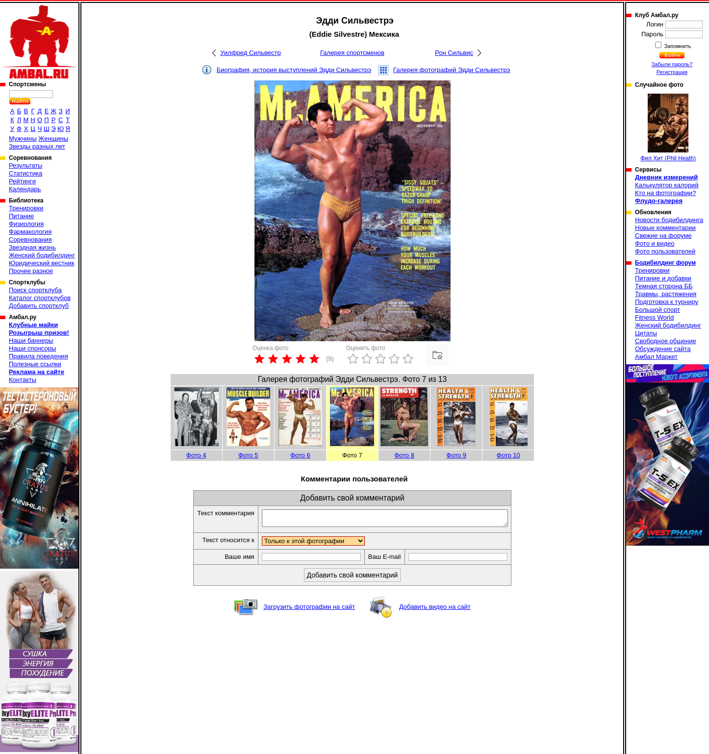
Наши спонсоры (32, 348)
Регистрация (672, 72)
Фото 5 (248, 455)
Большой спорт (657, 309)
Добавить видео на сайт (435, 609)
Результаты (25, 165)
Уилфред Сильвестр (250, 52)
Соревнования (30, 239)
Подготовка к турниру (666, 301)
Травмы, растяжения (665, 294)
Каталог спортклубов (40, 298)
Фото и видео (655, 243)
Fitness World (654, 317)
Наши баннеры (31, 340)
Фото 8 (404, 455)
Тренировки (26, 208)
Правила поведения (38, 356)
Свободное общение (665, 341)
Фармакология (30, 231)
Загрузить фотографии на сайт (309, 609)
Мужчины (23, 138)
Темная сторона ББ (664, 286)
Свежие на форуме (663, 235)
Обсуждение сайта (662, 348)
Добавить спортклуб (39, 305)
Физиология (26, 223)
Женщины (53, 138)
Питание (21, 216)
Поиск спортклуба (35, 290)
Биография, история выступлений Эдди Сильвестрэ (294, 70)
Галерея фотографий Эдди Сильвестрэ (451, 70)
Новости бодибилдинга (669, 220)
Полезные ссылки (35, 364)
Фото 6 (300, 455)
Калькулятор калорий (667, 185)
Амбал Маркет (656, 356)
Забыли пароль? (672, 64)
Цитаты (646, 333)
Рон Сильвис (454, 52)
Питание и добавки (663, 278)
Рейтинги (22, 181)
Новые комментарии (665, 227)
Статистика (25, 173)
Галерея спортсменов (352, 52)
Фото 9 (456, 455)
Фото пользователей (665, 251)
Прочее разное (31, 271)
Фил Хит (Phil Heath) (668, 128)
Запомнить (677, 46)
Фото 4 (196, 455)
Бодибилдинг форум (665, 262)
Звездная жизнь (32, 247)
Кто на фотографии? (665, 193)
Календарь (25, 189)
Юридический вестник (41, 263)
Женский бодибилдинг (42, 255)
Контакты (22, 379)
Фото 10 (508, 455)
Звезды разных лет (37, 146)
